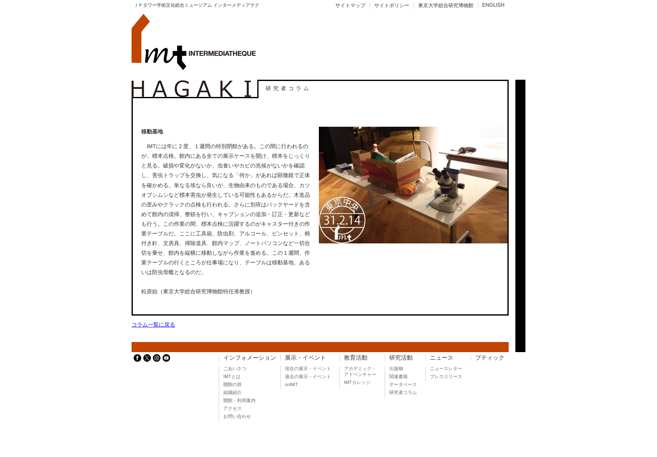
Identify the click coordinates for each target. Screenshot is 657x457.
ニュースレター (446, 368)
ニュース (441, 358)
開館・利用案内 (239, 400)
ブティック (489, 358)
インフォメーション (249, 358)
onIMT (291, 384)
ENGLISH (493, 5)
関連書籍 (398, 376)
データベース (403, 384)
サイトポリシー (391, 5)
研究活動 (401, 358)
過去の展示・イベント (308, 376)
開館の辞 (232, 384)
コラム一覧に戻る (153, 324)
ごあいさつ (234, 368)
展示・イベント (305, 358)
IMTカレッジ (357, 382)
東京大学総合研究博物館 (445, 5)
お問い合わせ (237, 416)
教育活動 (355, 358)
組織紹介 (232, 392)
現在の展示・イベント (308, 368)
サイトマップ (350, 5)
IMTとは (232, 376)
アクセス (232, 408)
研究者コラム (403, 392)
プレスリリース (446, 376)
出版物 (396, 368)
